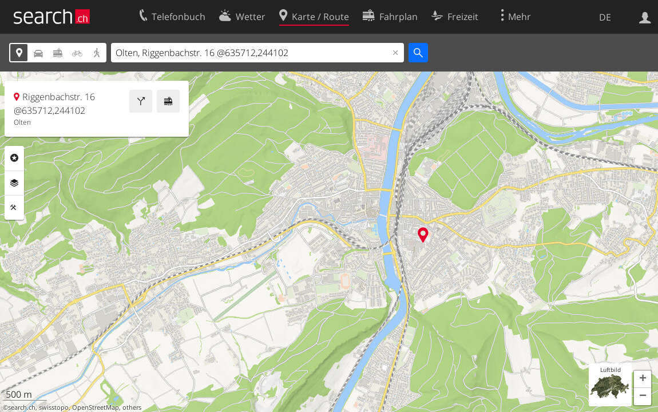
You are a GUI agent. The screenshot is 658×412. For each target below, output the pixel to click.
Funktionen (14, 208)
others (131, 407)
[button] (642, 379)
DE (605, 17)
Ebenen (14, 183)
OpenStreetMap (95, 407)
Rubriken (14, 158)
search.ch (21, 407)
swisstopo (54, 407)
